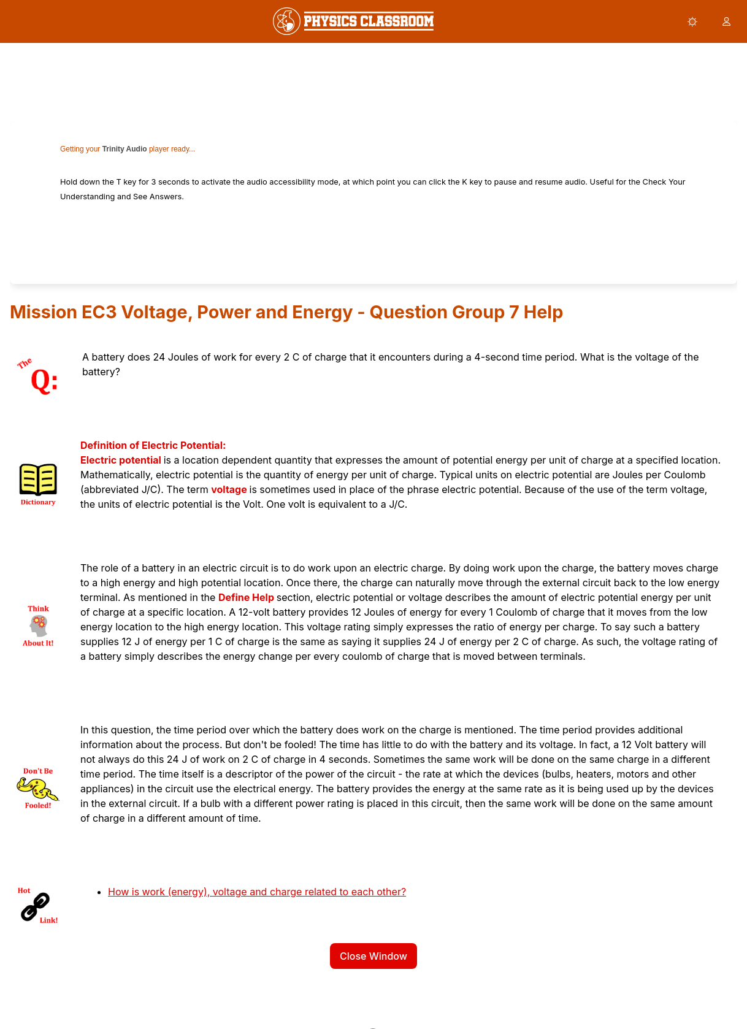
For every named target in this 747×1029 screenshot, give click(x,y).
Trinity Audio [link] (124, 149)
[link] (353, 21)
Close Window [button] (373, 956)
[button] (692, 21)
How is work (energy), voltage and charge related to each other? (257, 892)
